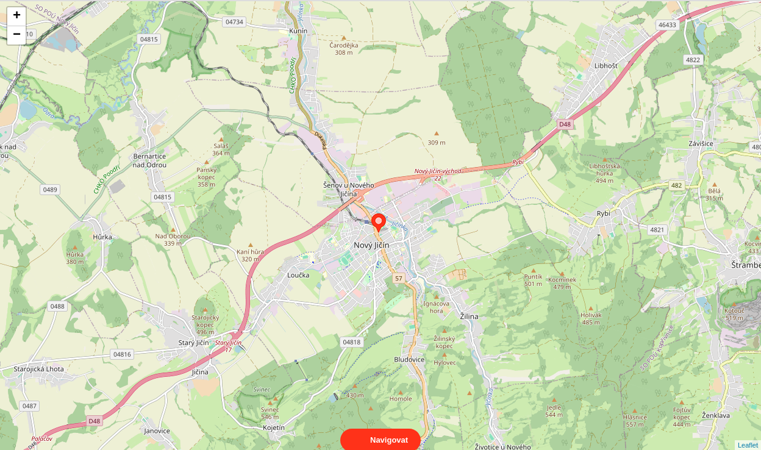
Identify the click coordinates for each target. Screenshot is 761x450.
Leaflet (748, 434)
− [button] (17, 35)
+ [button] (17, 16)
